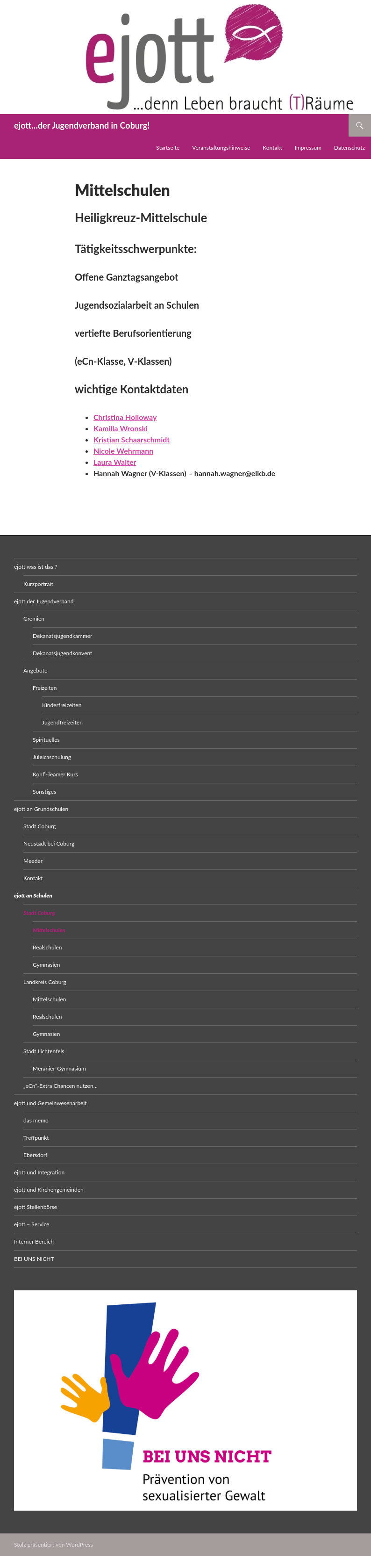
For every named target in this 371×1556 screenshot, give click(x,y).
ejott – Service (31, 1224)
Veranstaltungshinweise (221, 147)
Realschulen (47, 947)
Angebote (35, 670)
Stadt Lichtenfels (43, 1051)
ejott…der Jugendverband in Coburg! (82, 125)
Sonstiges (44, 791)
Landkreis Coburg (44, 981)
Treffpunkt (36, 1137)
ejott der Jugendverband (43, 601)
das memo (36, 1120)
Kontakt (272, 147)
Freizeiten (45, 687)
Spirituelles (46, 739)
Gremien (33, 618)
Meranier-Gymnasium (59, 1068)
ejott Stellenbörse (35, 1206)
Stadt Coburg (39, 826)
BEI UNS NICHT (34, 1258)
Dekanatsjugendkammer (63, 635)
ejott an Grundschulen (41, 808)
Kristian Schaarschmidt (131, 439)
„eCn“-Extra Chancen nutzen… (60, 1085)
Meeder (33, 860)
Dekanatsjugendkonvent (62, 653)
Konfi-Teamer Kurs (55, 774)
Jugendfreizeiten (62, 722)
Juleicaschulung (52, 756)
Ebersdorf (35, 1154)
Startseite (167, 147)
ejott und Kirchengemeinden (49, 1189)
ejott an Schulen (33, 895)
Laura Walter (114, 461)
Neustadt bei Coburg (48, 843)
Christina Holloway (125, 417)
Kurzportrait (38, 583)
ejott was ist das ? (35, 566)
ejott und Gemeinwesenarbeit (50, 1103)
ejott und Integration (39, 1172)
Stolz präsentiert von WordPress (53, 1544)
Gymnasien (46, 964)
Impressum (308, 147)
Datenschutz (349, 147)
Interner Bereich (34, 1241)
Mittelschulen (49, 930)
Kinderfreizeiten (61, 705)
